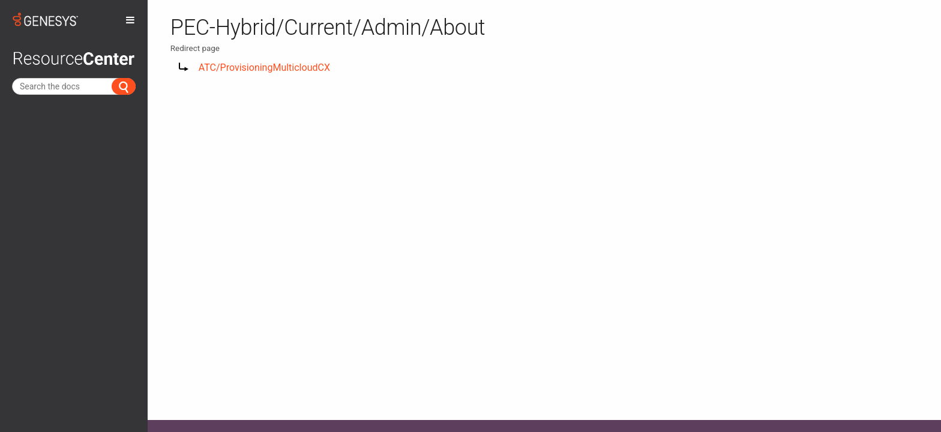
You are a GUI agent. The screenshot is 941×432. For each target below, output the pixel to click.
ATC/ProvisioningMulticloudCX (264, 67)
